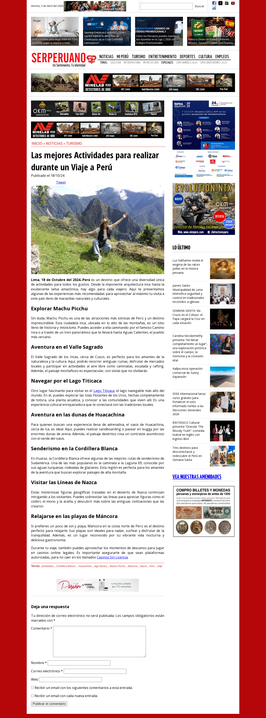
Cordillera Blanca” (66, 566)
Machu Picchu (117, 566)
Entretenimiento (163, 56)
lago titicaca (100, 566)
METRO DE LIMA (151, 62)
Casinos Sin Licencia (112, 557)
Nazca (143, 566)
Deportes (187, 56)
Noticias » (56, 143)
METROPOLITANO (132, 62)
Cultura (205, 56)
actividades (47, 566)
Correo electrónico (47, 671)
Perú (152, 566)
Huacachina (85, 566)
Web (34, 679)
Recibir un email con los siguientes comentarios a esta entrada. (84, 687)
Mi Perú (122, 56)
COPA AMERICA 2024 (186, 62)
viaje (159, 566)
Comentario (41, 628)
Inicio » (38, 143)
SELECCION (115, 62)
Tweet (61, 182)
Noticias (106, 56)
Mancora (133, 566)
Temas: (104, 62)
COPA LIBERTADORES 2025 (213, 62)
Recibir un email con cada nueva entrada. (66, 695)
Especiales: (167, 62)
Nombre (39, 662)
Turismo (138, 56)
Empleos (222, 56)
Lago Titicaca (103, 390)
